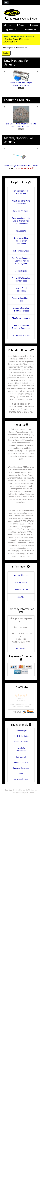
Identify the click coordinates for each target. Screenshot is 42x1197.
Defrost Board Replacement (21, 289)
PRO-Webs (29, 793)
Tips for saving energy (21, 318)
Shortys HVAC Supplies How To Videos (21, 279)
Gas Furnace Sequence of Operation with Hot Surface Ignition (21, 261)
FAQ (21, 774)
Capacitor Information (21, 211)
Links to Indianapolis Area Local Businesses (21, 326)
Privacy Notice (21, 582)
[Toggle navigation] (6, 2)
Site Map (21, 597)
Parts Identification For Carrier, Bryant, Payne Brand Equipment (21, 221)
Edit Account (21, 757)
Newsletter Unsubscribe (21, 749)
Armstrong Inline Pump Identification (21, 202)
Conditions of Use (21, 590)
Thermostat (14, 36)
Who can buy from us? (21, 335)
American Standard (27, 36)
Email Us (21, 648)
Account (33, 25)
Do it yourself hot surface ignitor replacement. (21, 241)
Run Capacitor (21, 231)
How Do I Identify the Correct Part (21, 192)
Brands (20, 25)
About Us (11, 30)
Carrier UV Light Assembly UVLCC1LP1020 (21, 166)
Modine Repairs (21, 271)
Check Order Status (21, 736)
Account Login (21, 730)
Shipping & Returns (21, 575)
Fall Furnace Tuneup (21, 251)
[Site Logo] (21, 12)
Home (7, 25)
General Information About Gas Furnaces (21, 309)
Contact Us (30, 30)
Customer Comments (21, 768)
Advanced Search (21, 762)
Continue (6, 53)
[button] (6, 81)
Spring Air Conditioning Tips (21, 299)
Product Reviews (21, 741)
